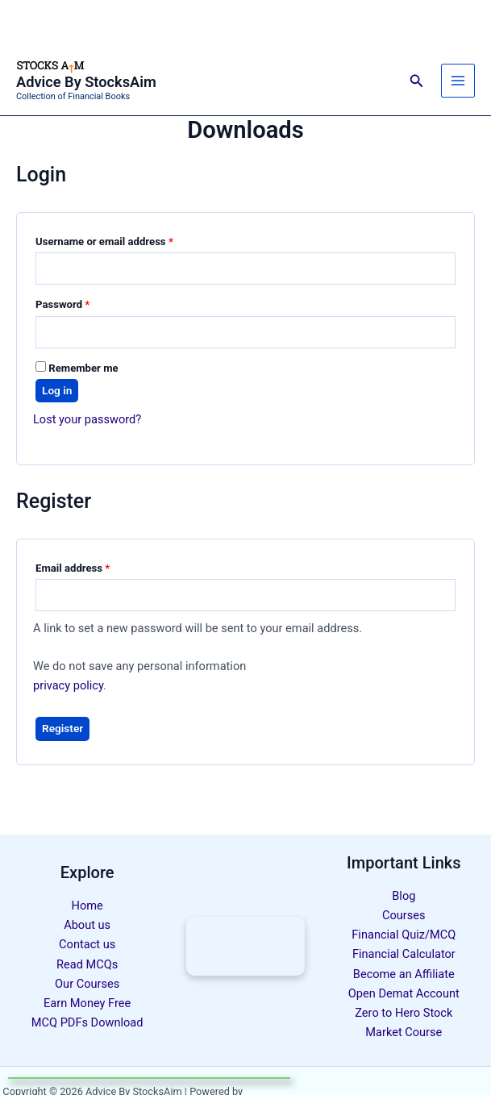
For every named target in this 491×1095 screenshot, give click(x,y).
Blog (403, 896)
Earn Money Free (87, 1003)
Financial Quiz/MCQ (404, 934)
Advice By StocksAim (86, 81)
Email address (93, 566)
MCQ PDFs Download (87, 1022)
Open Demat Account (404, 993)
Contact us (87, 944)
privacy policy (68, 685)
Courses (404, 915)
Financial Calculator (404, 954)
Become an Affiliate (404, 974)
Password (83, 302)
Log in (57, 390)
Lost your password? (87, 419)
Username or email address (125, 239)
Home (87, 905)
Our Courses (87, 983)
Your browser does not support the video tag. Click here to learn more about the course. (245, 946)
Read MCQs (87, 964)
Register (62, 728)
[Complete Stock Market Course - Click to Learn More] (245, 946)
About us (87, 925)
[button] (417, 81)
